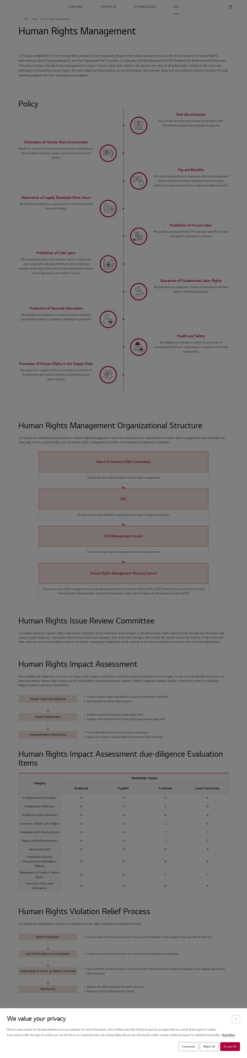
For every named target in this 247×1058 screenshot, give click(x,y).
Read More (228, 1035)
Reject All (209, 1046)
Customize (188, 1046)
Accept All (230, 1046)
